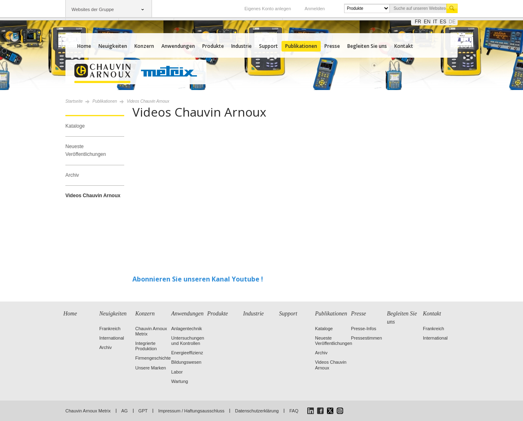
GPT (143, 410)
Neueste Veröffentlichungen (85, 150)
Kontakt (403, 46)
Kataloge (75, 126)
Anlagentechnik (186, 328)
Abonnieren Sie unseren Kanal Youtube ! (197, 279)
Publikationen (301, 46)
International (111, 337)
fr (418, 22)
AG (124, 410)
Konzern (144, 46)
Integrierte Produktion (146, 346)
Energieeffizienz (187, 352)
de (452, 22)
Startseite (74, 101)
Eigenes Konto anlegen (267, 8)
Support (268, 46)
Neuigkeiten (112, 46)
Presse (332, 46)
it (435, 22)
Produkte (213, 46)
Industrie (241, 46)
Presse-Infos (363, 328)
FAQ (293, 410)
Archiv (72, 175)
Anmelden (314, 8)
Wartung (179, 381)
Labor (177, 371)
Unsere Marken (150, 367)
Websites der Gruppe (93, 9)
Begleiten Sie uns (367, 46)
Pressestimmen (366, 337)
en (427, 22)
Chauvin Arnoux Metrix (88, 410)
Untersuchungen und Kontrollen (187, 340)
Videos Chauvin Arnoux (93, 195)
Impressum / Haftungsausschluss (191, 410)
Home (84, 46)
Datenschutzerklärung (257, 410)
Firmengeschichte (153, 358)
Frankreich (110, 328)
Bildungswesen (186, 362)
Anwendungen (178, 46)
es (443, 22)
